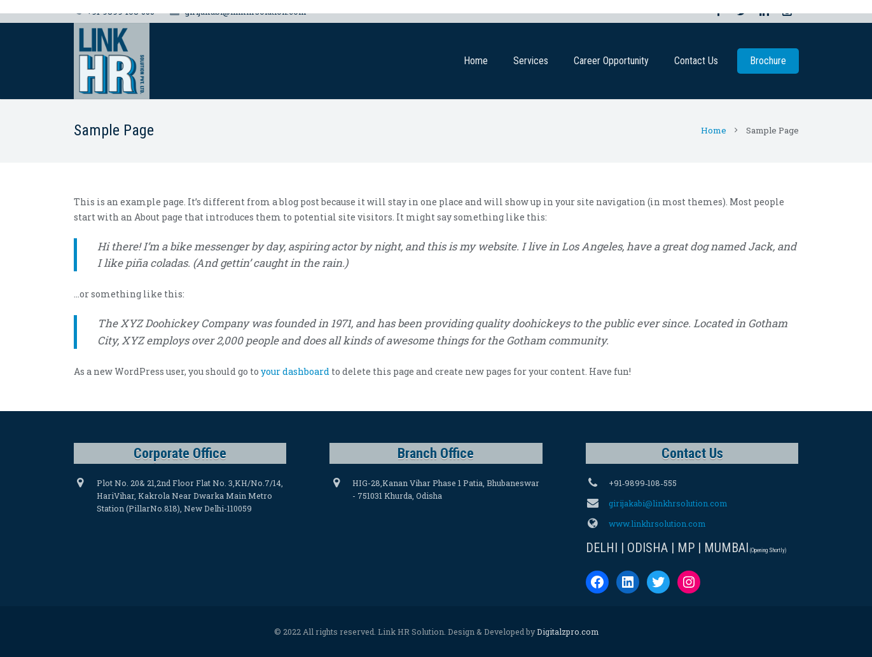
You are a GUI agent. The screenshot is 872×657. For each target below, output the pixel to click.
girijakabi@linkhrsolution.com (668, 503)
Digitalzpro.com (568, 632)
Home (713, 130)
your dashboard (295, 371)
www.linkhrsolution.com (657, 523)
